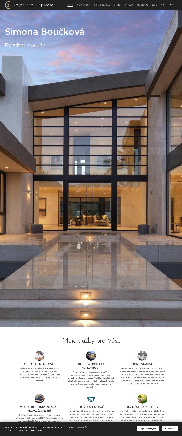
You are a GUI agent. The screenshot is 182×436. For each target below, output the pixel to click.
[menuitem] (80, 5)
